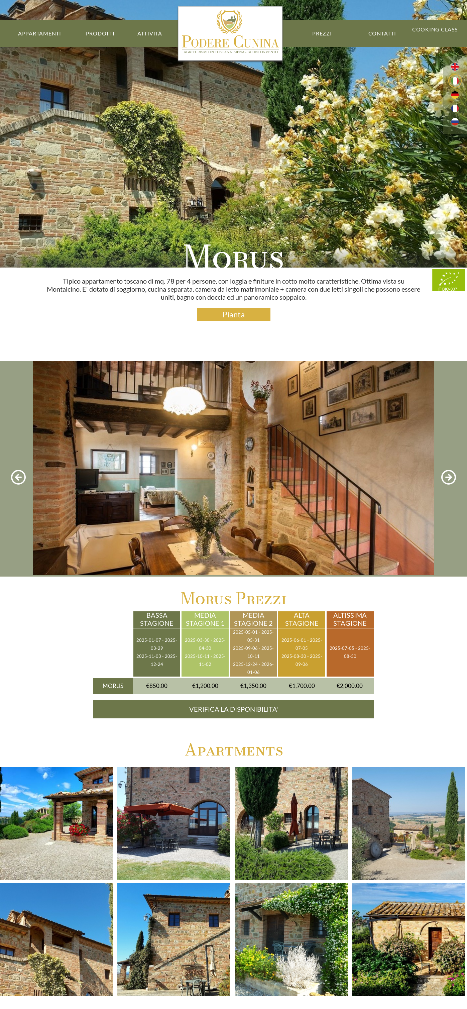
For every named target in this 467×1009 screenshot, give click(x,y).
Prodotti (100, 33)
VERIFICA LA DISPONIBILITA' (233, 709)
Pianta (233, 314)
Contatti (382, 33)
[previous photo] (18, 478)
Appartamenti (39, 33)
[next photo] (449, 478)
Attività (149, 33)
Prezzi (322, 33)
